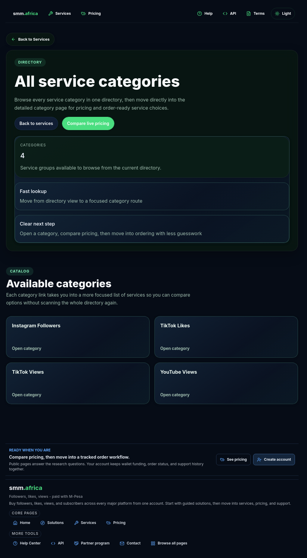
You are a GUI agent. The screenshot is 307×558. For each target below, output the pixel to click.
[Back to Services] (30, 39)
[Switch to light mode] (283, 13)
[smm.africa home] (25, 13)
